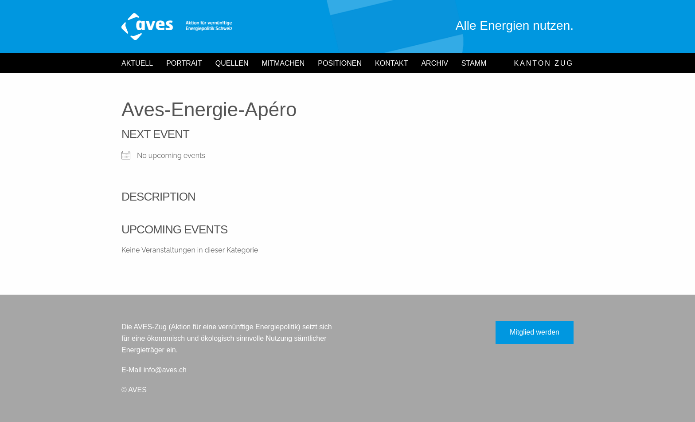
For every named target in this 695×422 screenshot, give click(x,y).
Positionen (340, 63)
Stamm (474, 63)
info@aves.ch (165, 370)
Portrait (184, 63)
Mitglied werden (534, 332)
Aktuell (137, 63)
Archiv (434, 63)
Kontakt (391, 63)
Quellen (232, 63)
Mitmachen (283, 63)
